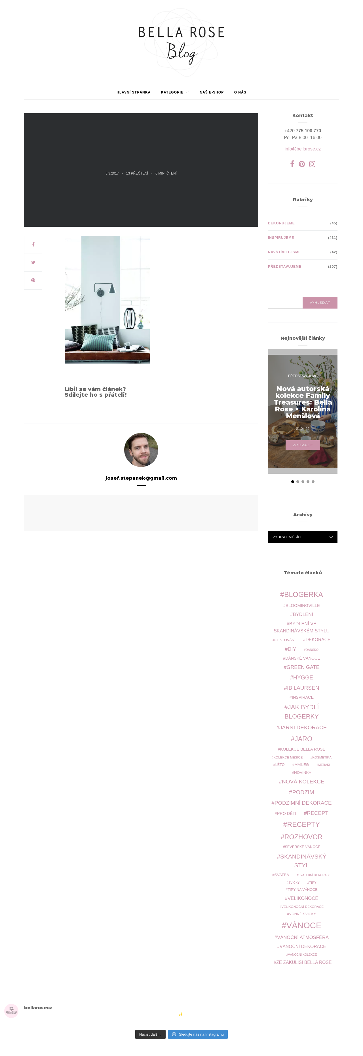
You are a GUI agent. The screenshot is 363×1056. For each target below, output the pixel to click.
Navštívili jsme (284, 252)
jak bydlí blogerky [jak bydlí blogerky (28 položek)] (301, 712)
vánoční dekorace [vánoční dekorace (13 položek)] (303, 946)
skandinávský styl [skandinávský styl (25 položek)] (303, 860)
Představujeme (284, 267)
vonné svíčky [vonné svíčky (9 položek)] (302, 914)
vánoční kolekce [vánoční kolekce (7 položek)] (302, 954)
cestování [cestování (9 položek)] (285, 640)
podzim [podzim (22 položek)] (303, 792)
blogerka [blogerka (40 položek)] (303, 594)
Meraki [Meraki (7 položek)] (324, 764)
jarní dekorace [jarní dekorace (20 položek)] (303, 727)
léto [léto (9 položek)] (280, 765)
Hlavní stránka (134, 92)
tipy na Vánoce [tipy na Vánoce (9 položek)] (302, 890)
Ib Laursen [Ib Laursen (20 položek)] (303, 688)
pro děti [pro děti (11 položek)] (286, 813)
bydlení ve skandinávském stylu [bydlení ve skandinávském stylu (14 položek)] (302, 627)
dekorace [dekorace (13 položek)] (318, 639)
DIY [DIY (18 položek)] (292, 649)
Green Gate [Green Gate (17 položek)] (303, 667)
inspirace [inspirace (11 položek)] (303, 697)
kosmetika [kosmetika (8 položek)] (322, 757)
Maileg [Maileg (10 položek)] (301, 764)
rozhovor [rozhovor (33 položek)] (303, 837)
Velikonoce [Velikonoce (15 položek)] (303, 898)
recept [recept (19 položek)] (317, 813)
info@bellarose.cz (303, 148)
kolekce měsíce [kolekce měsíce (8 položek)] (288, 757)
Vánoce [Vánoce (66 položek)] (304, 925)
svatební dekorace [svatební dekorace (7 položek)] (315, 875)
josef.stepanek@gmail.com (141, 478)
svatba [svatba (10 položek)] (282, 875)
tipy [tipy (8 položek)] (312, 882)
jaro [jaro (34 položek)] (304, 739)
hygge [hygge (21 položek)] (303, 677)
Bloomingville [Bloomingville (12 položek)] (303, 605)
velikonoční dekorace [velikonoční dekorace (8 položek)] (303, 906)
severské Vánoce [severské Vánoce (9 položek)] (302, 847)
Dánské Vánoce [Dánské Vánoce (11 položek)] (302, 658)
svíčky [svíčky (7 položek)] (293, 882)
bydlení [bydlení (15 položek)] (303, 614)
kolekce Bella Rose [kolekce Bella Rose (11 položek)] (302, 749)
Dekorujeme (281, 223)
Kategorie (172, 92)
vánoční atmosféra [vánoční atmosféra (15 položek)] (303, 937)
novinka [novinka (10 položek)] (302, 772)
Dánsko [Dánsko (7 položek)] (312, 649)
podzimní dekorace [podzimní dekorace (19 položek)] (303, 803)
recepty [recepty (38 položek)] (303, 824)
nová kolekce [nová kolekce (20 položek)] (303, 782)
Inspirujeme (281, 238)
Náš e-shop (212, 92)
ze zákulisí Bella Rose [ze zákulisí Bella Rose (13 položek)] (304, 962)
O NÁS (240, 92)
